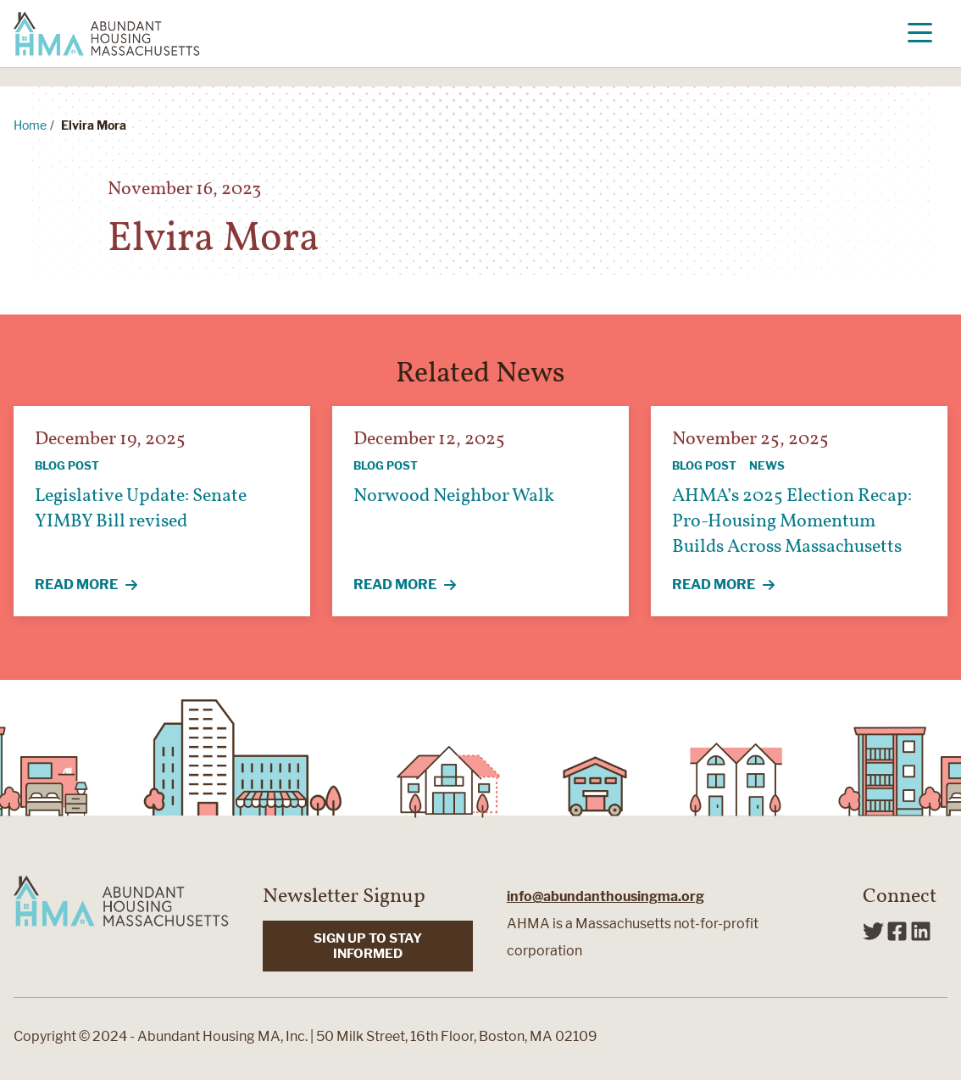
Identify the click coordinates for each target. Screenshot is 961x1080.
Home (30, 125)
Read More (96, 585)
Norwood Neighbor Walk (453, 496)
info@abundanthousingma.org (605, 896)
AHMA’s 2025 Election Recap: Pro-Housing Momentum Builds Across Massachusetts (792, 522)
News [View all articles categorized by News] (767, 465)
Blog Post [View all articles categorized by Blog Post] (67, 465)
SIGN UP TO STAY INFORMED (368, 946)
